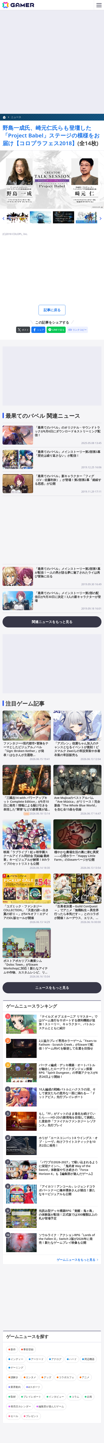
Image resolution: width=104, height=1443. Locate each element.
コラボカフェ (66, 1377)
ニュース (16, 117)
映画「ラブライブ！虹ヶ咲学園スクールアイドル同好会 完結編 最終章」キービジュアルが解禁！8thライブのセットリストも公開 (26, 858)
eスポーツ (34, 1387)
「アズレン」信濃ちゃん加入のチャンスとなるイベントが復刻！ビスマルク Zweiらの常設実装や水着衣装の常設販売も (77, 749)
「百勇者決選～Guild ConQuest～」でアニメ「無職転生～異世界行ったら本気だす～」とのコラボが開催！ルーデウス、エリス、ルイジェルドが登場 (76, 914)
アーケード (37, 1359)
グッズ (47, 1377)
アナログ (56, 1359)
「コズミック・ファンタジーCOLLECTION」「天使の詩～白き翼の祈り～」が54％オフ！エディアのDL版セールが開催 (26, 912)
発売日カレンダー (21, 1406)
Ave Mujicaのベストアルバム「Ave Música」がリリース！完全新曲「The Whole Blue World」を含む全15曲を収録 (77, 803)
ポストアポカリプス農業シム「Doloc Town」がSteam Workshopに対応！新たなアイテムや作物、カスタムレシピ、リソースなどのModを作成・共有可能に (25, 970)
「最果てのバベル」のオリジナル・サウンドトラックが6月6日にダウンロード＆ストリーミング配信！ (67, 431)
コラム (75, 1396)
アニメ (85, 1377)
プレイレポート (32, 1396)
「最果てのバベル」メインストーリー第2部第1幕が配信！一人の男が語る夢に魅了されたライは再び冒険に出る (67, 572)
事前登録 (28, 1349)
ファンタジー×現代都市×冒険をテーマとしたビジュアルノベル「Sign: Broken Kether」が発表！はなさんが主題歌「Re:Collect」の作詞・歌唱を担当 (25, 752)
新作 (13, 1349)
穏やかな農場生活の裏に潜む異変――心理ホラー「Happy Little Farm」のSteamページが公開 (76, 856)
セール (14, 1416)
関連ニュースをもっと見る (52, 621)
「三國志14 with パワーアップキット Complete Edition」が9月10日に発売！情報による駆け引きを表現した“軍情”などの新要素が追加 (26, 805)
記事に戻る (52, 310)
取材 (13, 1396)
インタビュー (56, 1396)
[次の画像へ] (52, 180)
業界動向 (16, 1387)
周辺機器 (89, 1359)
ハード (73, 1359)
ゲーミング (17, 1367)
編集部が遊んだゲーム (51, 1406)
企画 (89, 1396)
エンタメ (31, 1377)
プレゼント (32, 1416)
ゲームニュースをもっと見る (76, 1260)
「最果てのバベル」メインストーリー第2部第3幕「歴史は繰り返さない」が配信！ (67, 453)
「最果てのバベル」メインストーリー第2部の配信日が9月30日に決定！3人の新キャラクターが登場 (68, 597)
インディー (17, 1359)
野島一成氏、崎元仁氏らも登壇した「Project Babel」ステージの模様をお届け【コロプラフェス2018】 (51, 135)
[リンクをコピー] (77, 330)
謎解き (14, 1377)
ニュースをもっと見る (52, 987)
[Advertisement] (52, 39)
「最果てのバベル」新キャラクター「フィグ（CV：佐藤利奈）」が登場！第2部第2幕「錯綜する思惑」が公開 (68, 480)
